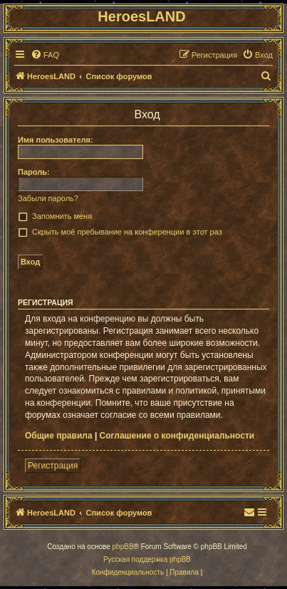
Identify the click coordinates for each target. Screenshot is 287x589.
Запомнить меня (62, 216)
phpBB (123, 546)
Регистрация (53, 466)
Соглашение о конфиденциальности (177, 436)
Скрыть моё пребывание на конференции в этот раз (127, 231)
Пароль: (34, 172)
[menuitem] (45, 54)
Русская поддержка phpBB (147, 559)
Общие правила (59, 436)
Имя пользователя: (55, 139)
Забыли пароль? (48, 198)
